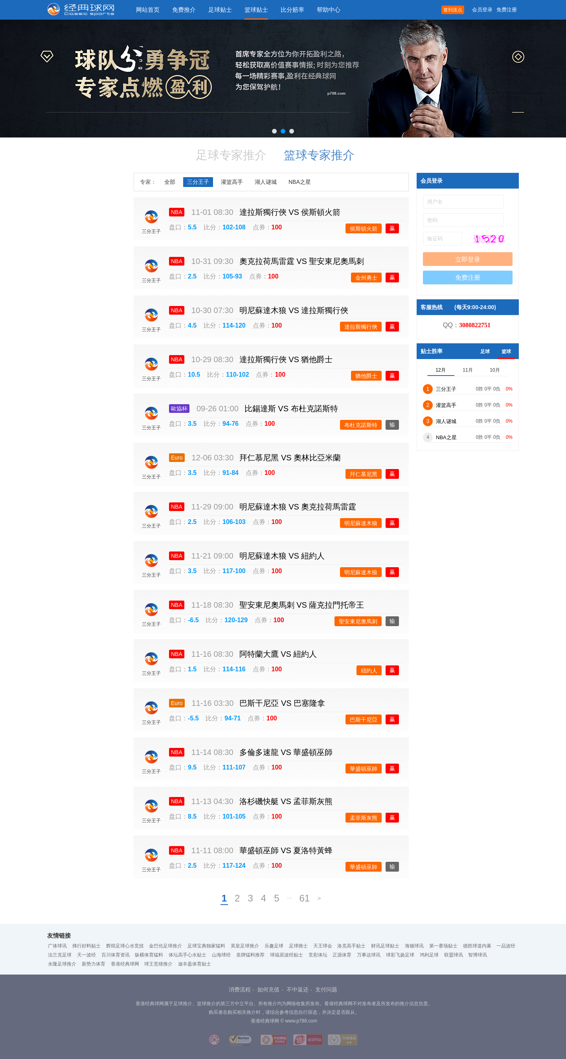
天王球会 (322, 946)
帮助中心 (328, 9)
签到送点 (452, 10)
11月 (467, 370)
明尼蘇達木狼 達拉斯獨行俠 (294, 310)
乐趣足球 (274, 946)
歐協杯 (179, 408)
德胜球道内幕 (477, 946)
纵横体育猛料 (149, 955)
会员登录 (482, 10)
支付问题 (326, 989)
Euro (177, 457)
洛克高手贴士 (351, 946)
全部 (169, 182)
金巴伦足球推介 (165, 946)
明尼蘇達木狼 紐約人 (282, 555)
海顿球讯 (414, 946)
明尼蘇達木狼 (360, 523)
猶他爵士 (366, 376)
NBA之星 (300, 182)
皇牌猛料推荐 (250, 955)
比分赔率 (292, 9)
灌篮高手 (232, 182)
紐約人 (369, 670)
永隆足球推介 (62, 964)
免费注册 (506, 10)
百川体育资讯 (115, 955)
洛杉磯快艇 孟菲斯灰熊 (286, 801)
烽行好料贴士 (86, 946)
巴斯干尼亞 (363, 719)
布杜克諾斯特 (360, 425)
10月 (495, 370)
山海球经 (221, 955)
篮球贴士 (256, 9)
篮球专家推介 (319, 154)
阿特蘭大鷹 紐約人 (278, 654)
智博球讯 (477, 955)
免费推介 (184, 9)
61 (304, 898)
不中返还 (298, 989)
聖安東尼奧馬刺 (358, 621)
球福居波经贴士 (286, 955)
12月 (440, 370)
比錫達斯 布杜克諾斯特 (291, 408)
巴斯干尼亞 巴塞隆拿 (282, 703)
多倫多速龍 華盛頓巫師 (286, 752)
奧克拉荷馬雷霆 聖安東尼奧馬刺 (301, 261)
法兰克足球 (60, 955)
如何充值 (268, 989)
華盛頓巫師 (363, 769)
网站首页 (148, 9)
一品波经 (505, 946)
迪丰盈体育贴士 (194, 964)
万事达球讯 (368, 955)
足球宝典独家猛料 (206, 946)
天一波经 (86, 955)
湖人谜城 (266, 182)
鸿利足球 (429, 955)
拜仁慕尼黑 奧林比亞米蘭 (290, 457)
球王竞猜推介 (158, 964)
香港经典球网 (125, 964)
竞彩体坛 (318, 955)
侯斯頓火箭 (363, 228)
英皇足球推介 (245, 946)
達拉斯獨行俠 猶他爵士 (286, 359)
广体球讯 (57, 946)
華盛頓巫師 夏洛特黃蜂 (286, 850)
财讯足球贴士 (385, 946)
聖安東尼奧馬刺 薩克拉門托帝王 (301, 605)
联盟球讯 (453, 955)
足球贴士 (220, 9)
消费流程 (240, 989)
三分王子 (198, 182)
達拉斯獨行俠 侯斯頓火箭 (290, 212)
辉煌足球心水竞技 (125, 946)
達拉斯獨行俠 (360, 327)
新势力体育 (93, 964)
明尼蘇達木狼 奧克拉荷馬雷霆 (298, 506)
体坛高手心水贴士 (187, 955)
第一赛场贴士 (443, 946)
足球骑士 (298, 946)
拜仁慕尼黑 (363, 474)
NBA (176, 212)
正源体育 (342, 955)
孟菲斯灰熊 (363, 818)
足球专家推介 (231, 154)
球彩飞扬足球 (400, 955)
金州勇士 (366, 278)
